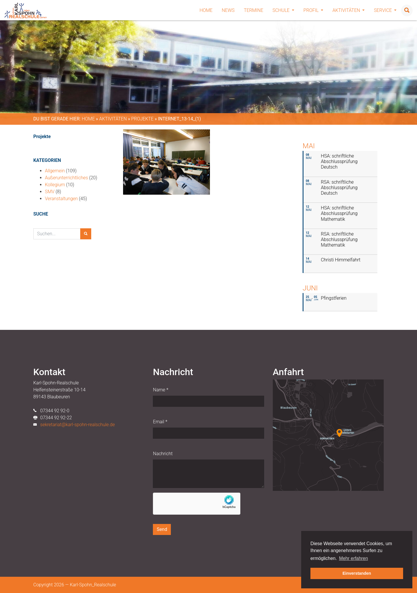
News (228, 10)
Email (160, 421)
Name (160, 390)
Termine (253, 10)
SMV (49, 191)
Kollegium (55, 184)
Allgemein (55, 170)
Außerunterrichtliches (66, 177)
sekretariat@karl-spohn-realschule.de (77, 424)
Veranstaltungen (61, 198)
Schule (283, 10)
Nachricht (163, 453)
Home (206, 10)
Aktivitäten (348, 10)
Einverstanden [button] (357, 573)
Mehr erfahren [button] (353, 558)
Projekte (142, 119)
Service (385, 10)
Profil (313, 10)
